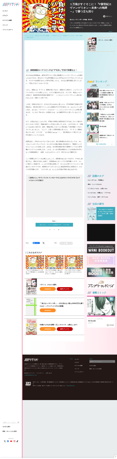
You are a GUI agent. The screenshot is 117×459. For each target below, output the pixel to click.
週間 (108, 85)
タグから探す (6, 426)
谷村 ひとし (107, 16)
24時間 (94, 85)
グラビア (5, 15)
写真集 (101, 180)
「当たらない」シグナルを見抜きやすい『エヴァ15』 (54, 224)
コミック (5, 25)
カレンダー (92, 180)
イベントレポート (8, 29)
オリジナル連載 (7, 20)
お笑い (104, 188)
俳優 (100, 192)
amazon (48, 289)
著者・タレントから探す (10, 431)
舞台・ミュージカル (95, 184)
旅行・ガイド (103, 197)
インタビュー (93, 188)
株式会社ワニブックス (29, 373)
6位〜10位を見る (101, 144)
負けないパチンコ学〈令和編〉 (42, 35)
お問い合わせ (49, 373)
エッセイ (92, 192)
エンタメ (5, 11)
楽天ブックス (64, 289)
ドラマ (107, 192)
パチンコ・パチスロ (66, 243)
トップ (25, 35)
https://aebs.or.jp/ (71, 385)
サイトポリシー (40, 373)
